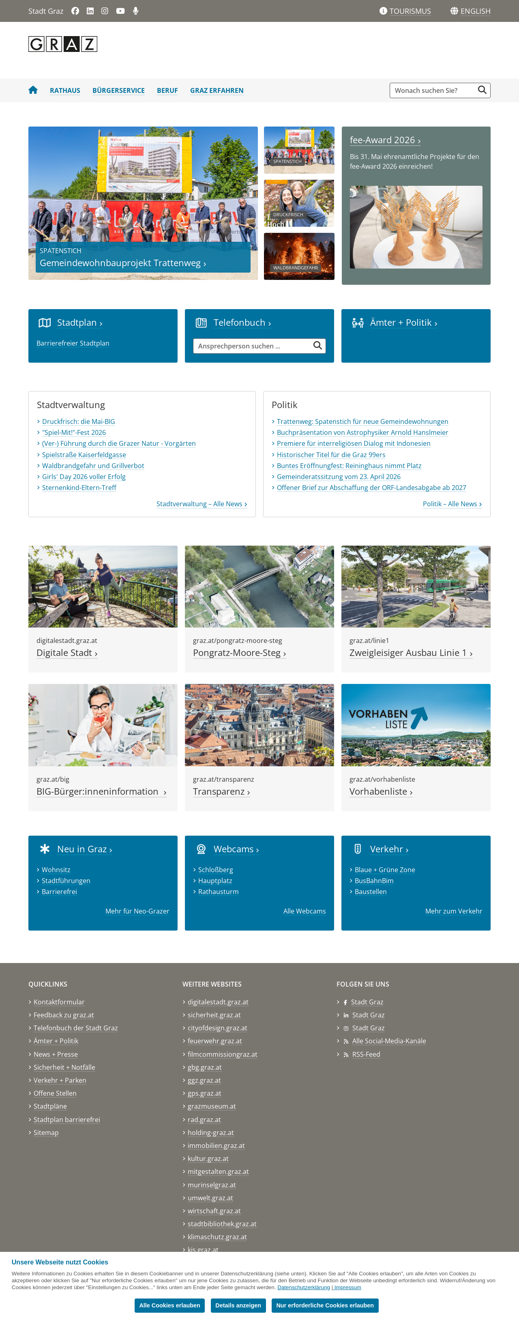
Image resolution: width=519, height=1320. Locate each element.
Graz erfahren (217, 90)
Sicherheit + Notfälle (64, 1067)
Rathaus (65, 90)
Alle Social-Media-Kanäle (389, 1040)
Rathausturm (218, 891)
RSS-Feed (366, 1054)
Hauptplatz (215, 880)
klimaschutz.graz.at (217, 1236)
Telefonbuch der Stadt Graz (76, 1027)
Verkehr (389, 849)
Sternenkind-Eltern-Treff (79, 487)
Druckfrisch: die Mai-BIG (78, 421)
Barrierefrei (59, 891)
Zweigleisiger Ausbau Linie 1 (411, 652)
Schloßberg (215, 869)
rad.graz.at (204, 1119)
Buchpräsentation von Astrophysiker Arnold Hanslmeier (362, 432)
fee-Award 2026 (385, 139)
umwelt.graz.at (210, 1197)
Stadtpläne (50, 1106)
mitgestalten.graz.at (218, 1171)
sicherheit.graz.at (214, 1014)
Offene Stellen (55, 1093)
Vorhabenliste (381, 791)
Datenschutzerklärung (303, 1287)
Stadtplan (80, 322)
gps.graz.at (204, 1093)
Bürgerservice (118, 90)
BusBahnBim (374, 880)
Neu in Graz (84, 849)
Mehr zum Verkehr (454, 911)
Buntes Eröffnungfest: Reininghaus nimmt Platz (349, 465)
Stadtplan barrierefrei (67, 1119)
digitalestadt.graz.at (218, 1002)
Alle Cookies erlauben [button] (169, 1305)
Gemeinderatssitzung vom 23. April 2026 (339, 476)
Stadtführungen (66, 880)
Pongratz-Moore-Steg (239, 652)
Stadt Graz (367, 1002)
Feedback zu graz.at (64, 1014)
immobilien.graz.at (216, 1145)
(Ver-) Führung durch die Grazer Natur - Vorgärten (119, 443)
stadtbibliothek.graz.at (222, 1223)
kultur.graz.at (208, 1158)
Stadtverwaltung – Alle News (202, 503)
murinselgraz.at (212, 1184)
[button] (476, 11)
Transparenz (221, 791)
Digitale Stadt (67, 652)
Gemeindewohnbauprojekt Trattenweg (123, 262)
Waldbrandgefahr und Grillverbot (93, 465)
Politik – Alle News (452, 503)
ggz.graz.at (204, 1080)
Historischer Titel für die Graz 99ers (331, 454)
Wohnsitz (56, 869)
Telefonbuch (242, 322)
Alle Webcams (304, 911)
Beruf (167, 90)
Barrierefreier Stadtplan (72, 343)
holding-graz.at (211, 1132)
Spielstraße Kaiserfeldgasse (84, 454)
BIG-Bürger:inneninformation (101, 791)
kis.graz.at (203, 1249)
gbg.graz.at (205, 1067)
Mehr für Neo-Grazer (137, 911)
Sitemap (46, 1132)
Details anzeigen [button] (238, 1305)
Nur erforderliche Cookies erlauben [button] (325, 1305)
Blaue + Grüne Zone (385, 869)
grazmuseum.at (212, 1106)
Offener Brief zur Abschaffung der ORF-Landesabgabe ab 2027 (371, 487)
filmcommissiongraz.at (222, 1054)
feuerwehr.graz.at (215, 1040)
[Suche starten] (482, 90)
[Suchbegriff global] (434, 90)
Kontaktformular (59, 1002)
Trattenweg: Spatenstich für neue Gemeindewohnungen (362, 421)
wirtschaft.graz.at (214, 1210)
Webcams (236, 849)
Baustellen (371, 891)
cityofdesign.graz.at (217, 1027)
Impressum (348, 1287)
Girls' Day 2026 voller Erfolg (84, 476)
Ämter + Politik (404, 322)
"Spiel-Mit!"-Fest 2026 (74, 432)
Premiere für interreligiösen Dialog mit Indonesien (354, 443)
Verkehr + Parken (60, 1080)
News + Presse (56, 1054)
